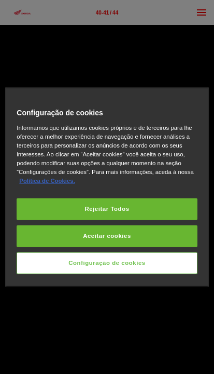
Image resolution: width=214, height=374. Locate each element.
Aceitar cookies (107, 236)
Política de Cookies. (47, 181)
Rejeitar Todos (106, 209)
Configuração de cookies (106, 262)
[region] (106, 187)
